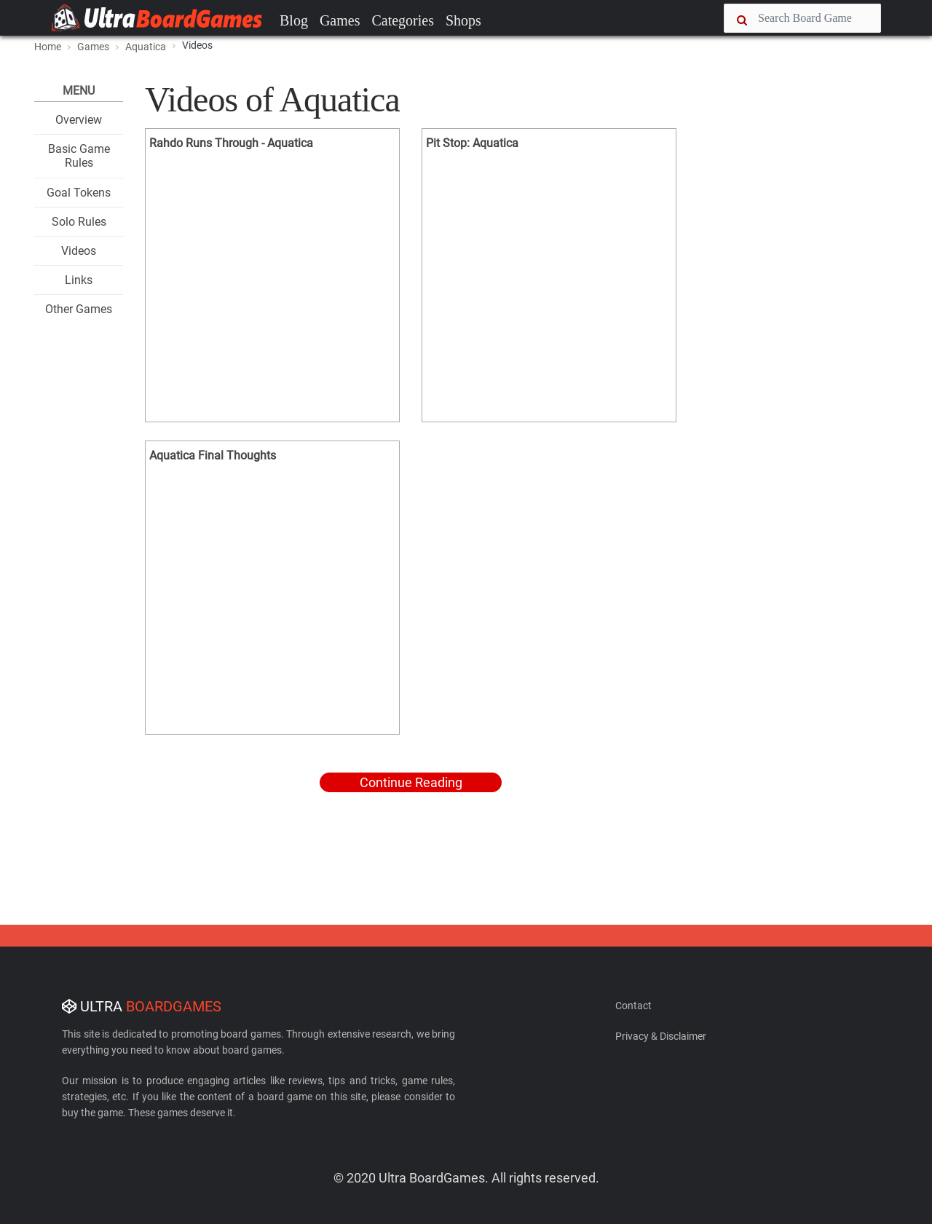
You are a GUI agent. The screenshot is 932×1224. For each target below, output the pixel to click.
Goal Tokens (79, 193)
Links (78, 280)
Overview (78, 120)
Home (47, 46)
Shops (463, 20)
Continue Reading (411, 782)
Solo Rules (79, 222)
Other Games (78, 309)
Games (340, 20)
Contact (633, 1005)
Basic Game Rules (79, 156)
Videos (78, 251)
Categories (402, 20)
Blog (294, 20)
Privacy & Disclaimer (660, 1036)
